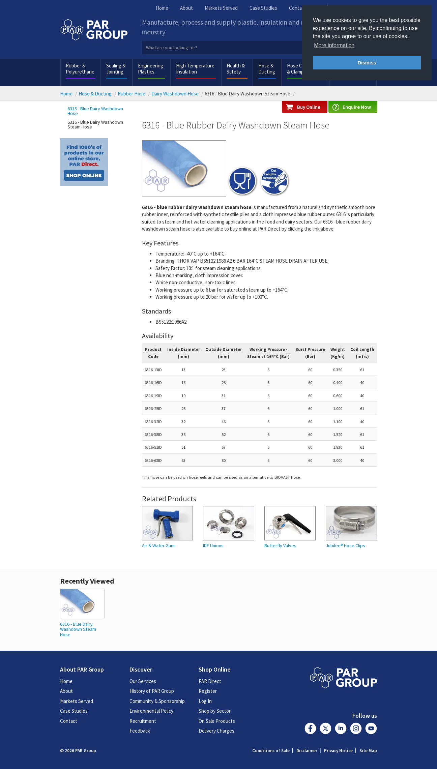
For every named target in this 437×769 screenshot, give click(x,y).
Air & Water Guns (159, 545)
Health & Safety (236, 68)
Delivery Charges (216, 731)
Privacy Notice (338, 750)
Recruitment (142, 721)
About (186, 8)
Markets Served (221, 8)
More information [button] (334, 45)
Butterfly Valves (280, 545)
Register (208, 691)
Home (162, 8)
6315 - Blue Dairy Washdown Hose (95, 111)
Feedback (139, 731)
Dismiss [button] (366, 62)
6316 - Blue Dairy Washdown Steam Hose (95, 124)
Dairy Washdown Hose (175, 93)
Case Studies (263, 8)
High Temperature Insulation (195, 68)
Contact (297, 8)
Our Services (142, 681)
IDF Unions (213, 545)
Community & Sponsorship (157, 701)
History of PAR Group (151, 691)
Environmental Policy (151, 711)
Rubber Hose (131, 93)
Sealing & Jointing (115, 68)
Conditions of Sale (271, 750)
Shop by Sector (215, 711)
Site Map (368, 750)
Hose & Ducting (266, 68)
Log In (205, 701)
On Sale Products (217, 721)
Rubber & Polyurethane (80, 68)
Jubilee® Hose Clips (345, 545)
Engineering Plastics (150, 68)
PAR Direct (210, 681)
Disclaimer (306, 750)
